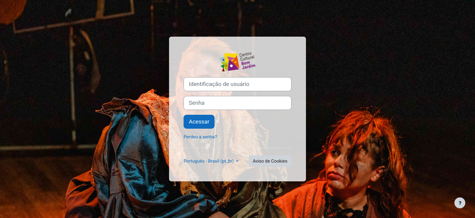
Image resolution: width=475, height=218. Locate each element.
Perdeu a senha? (200, 137)
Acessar (199, 121)
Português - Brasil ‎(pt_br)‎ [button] (209, 161)
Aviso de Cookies (270, 161)
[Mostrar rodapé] (459, 202)
